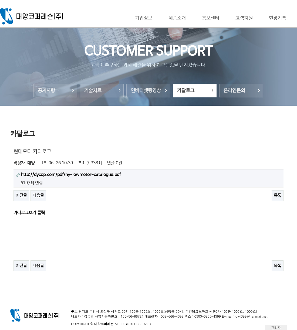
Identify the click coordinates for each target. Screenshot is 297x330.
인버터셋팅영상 (146, 90)
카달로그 (185, 90)
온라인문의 (234, 90)
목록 (277, 195)
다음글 (38, 195)
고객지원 (244, 18)
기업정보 (143, 18)
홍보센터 (210, 18)
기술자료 (93, 90)
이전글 (21, 195)
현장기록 (277, 18)
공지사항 (46, 90)
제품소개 (177, 18)
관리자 (276, 327)
